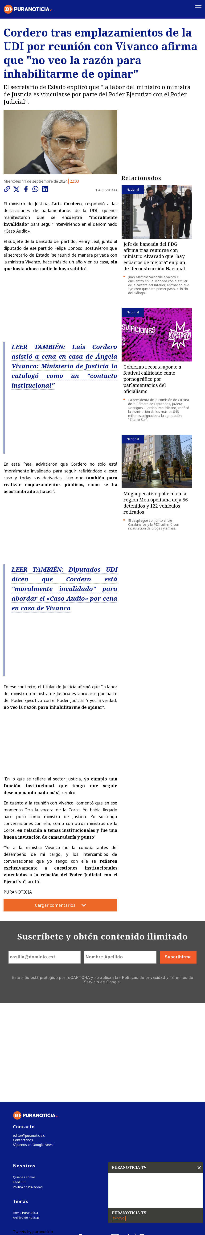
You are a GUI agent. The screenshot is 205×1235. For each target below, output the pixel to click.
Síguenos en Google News (32, 1060)
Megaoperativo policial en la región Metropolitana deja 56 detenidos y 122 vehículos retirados (155, 502)
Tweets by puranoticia (33, 1147)
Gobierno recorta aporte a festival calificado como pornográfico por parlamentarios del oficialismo (152, 378)
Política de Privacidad (28, 1103)
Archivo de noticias (26, 1133)
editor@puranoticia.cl (28, 1050)
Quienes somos (24, 1093)
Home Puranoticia (25, 1128)
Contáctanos (22, 1055)
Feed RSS (19, 1098)
